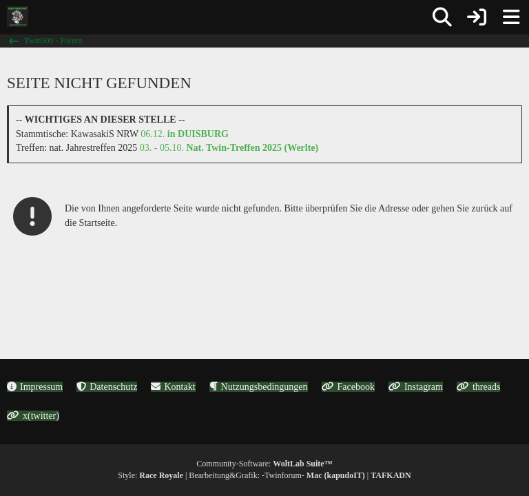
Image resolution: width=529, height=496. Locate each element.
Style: (150, 475)
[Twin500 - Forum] (17, 16)
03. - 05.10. (229, 148)
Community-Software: (264, 463)
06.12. (185, 134)
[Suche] (442, 17)
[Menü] (511, 17)
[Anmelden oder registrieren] (476, 17)
